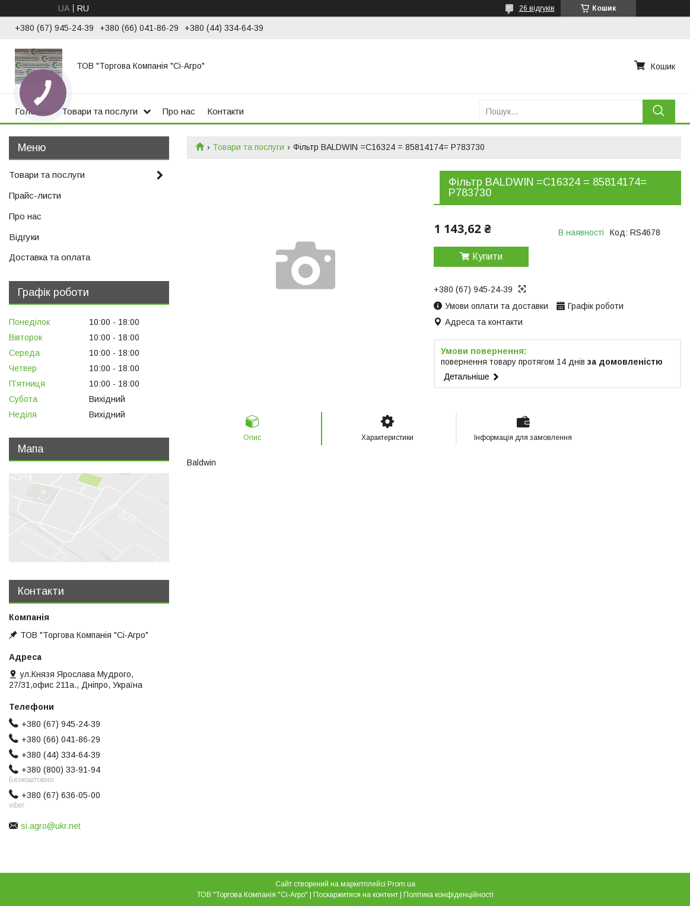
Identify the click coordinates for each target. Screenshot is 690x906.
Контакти (225, 111)
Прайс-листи (35, 195)
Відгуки (24, 237)
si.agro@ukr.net (51, 826)
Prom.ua (401, 884)
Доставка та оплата (49, 257)
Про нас (179, 111)
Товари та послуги (100, 111)
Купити (487, 256)
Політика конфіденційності (448, 895)
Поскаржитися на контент (355, 895)
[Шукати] (659, 111)
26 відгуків (537, 8)
